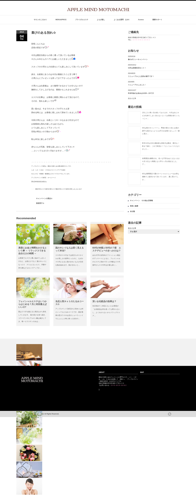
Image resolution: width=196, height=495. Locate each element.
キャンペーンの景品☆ (44, 198)
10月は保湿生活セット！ (137, 68)
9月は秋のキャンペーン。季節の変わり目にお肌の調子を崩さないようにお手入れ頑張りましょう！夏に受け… (161, 131)
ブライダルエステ (81, 20)
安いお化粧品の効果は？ (104, 301)
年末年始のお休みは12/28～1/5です (141, 93)
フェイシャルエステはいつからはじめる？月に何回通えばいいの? (32, 304)
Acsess (141, 20)
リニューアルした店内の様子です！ (141, 76)
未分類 (132, 211)
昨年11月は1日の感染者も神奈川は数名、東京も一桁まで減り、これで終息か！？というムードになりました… (161, 146)
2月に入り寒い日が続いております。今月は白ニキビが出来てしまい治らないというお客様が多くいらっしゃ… (161, 115)
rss (169, 414)
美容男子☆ (40, 203)
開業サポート (157, 20)
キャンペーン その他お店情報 (141, 200)
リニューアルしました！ (137, 85)
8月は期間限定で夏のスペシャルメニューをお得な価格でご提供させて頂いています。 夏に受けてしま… (160, 176)
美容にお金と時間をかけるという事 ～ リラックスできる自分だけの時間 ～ (32, 251)
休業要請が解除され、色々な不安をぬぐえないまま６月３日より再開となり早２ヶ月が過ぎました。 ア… (161, 161)
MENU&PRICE (61, 20)
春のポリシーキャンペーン (138, 59)
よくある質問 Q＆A (121, 20)
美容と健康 (134, 206)
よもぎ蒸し (101, 20)
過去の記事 (132, 98)
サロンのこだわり (40, 20)
